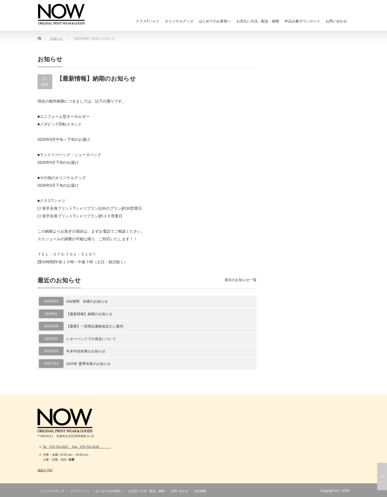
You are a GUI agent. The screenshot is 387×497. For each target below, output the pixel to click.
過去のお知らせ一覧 (241, 280)
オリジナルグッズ (179, 21)
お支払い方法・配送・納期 (257, 21)
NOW (345, 491)
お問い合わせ (336, 21)
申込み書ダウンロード (302, 21)
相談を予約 (45, 470)
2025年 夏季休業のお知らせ (88, 364)
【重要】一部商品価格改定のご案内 (94, 326)
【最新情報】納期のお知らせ (89, 314)
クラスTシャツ (147, 21)
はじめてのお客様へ (215, 21)
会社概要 (200, 491)
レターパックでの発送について (91, 339)
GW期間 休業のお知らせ (87, 301)
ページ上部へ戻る (382, 476)
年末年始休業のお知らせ (85, 351)
